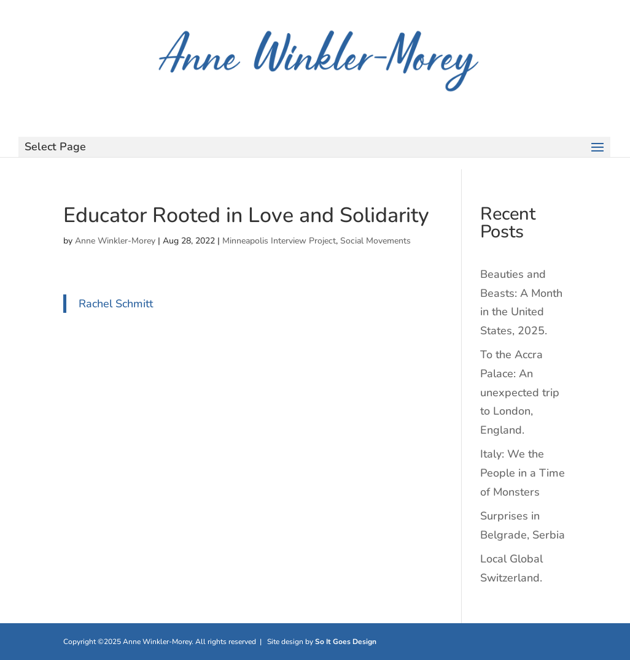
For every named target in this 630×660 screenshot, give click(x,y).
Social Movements (375, 241)
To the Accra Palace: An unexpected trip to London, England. (519, 392)
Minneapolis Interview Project (279, 241)
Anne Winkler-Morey (115, 241)
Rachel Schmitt (116, 303)
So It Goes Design (345, 642)
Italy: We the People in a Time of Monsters (522, 473)
